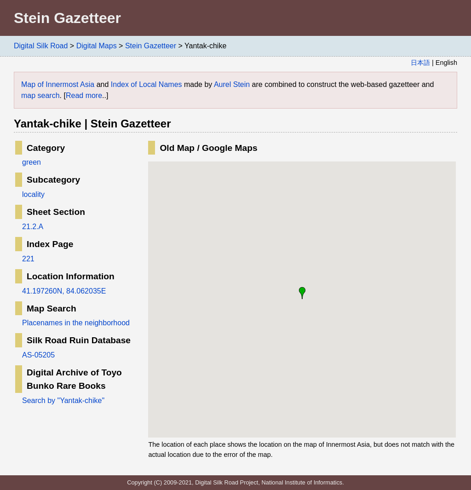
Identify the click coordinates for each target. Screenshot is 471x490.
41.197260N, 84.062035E (64, 291)
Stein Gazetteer (150, 46)
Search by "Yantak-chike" (63, 400)
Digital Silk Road (41, 46)
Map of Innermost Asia (57, 84)
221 (28, 259)
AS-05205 (38, 355)
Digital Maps (96, 46)
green (31, 162)
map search (40, 95)
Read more (84, 95)
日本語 (420, 62)
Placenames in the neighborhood (76, 323)
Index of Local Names (146, 84)
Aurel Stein (232, 84)
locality (33, 194)
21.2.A (32, 227)
